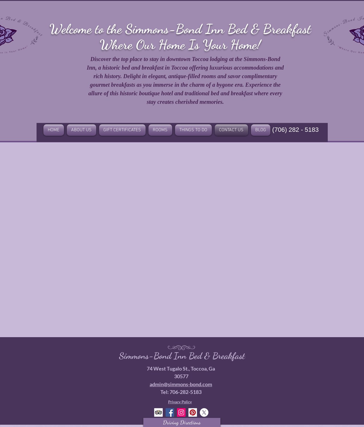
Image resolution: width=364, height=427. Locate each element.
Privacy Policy (180, 402)
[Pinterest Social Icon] (192, 412)
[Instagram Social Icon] (181, 412)
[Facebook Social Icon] (170, 412)
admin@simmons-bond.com (181, 384)
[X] (204, 412)
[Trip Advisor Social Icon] (158, 412)
